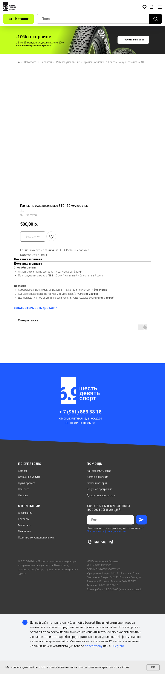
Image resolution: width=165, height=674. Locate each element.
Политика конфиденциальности (36, 537)
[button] (144, 7)
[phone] (89, 542)
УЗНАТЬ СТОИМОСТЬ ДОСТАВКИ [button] (35, 308)
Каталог (22, 470)
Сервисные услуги (29, 476)
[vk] (103, 542)
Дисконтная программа (101, 495)
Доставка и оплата (97, 476)
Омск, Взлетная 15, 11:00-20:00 (80, 418)
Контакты (23, 519)
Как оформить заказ (99, 470)
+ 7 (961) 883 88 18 (80, 412)
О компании (25, 512)
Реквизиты (24, 531)
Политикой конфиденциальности (106, 531)
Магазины (24, 525)
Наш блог (23, 489)
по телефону (93, 646)
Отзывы (23, 495)
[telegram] (110, 542)
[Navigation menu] (160, 7)
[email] (96, 542)
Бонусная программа (99, 489)
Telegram (117, 646)
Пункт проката (26, 483)
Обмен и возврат (97, 483)
